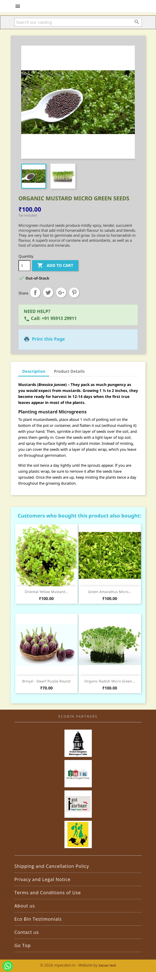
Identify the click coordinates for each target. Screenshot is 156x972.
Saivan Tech (107, 965)
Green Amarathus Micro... (109, 591)
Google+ (61, 293)
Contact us (26, 932)
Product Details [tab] (69, 371)
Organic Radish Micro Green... (109, 681)
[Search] (78, 22)
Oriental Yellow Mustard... (46, 591)
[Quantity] (24, 265)
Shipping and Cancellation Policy (51, 866)
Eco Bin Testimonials (38, 919)
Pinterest (74, 293)
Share (35, 293)
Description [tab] (33, 371)
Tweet (48, 293)
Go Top (22, 945)
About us (24, 906)
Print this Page (48, 339)
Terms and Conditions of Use (47, 893)
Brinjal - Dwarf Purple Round (46, 681)
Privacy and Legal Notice (42, 879)
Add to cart (55, 265)
